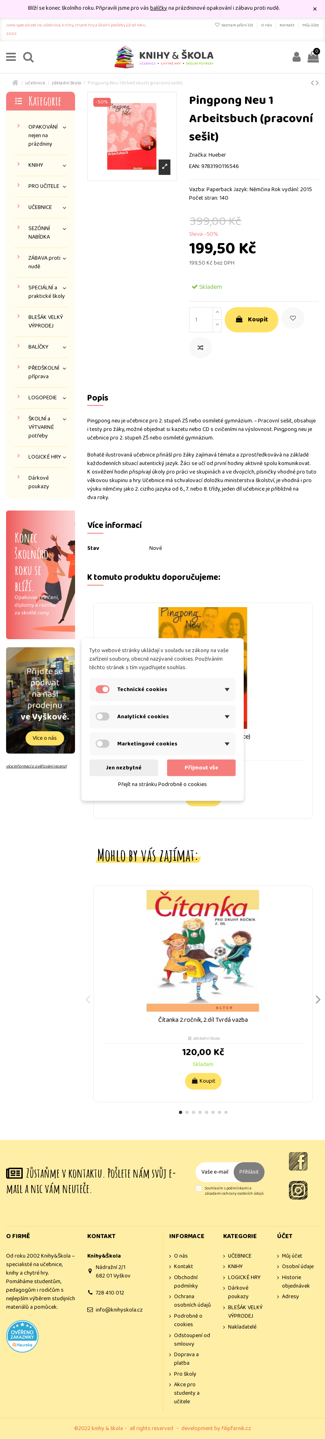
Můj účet (310, 25)
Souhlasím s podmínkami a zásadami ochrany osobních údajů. (234, 1191)
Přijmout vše (201, 767)
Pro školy (185, 1374)
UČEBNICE (40, 207)
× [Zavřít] (315, 9)
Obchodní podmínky (186, 1281)
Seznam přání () (234, 25)
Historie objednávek (296, 1281)
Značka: (198, 155)
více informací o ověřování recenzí (36, 766)
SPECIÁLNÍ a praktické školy (46, 292)
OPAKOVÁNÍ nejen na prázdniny (43, 136)
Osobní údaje (298, 1266)
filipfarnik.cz (236, 1428)
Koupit (251, 320)
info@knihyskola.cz (119, 1309)
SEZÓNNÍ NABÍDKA (39, 232)
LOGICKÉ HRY (44, 457)
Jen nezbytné (124, 767)
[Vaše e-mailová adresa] (215, 1172)
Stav (93, 548)
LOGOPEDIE (42, 398)
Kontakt (287, 25)
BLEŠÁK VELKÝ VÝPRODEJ (45, 321)
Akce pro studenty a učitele (187, 1393)
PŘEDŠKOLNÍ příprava (43, 372)
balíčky (158, 8)
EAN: (194, 166)
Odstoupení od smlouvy (192, 1340)
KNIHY (35, 165)
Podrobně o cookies (188, 1320)
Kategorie (44, 100)
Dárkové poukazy (38, 482)
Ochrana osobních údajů (192, 1301)
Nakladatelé (242, 1327)
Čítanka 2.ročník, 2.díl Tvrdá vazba (203, 1020)
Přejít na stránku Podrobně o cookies (162, 784)
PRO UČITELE (43, 186)
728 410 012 (110, 1292)
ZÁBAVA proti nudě (44, 262)
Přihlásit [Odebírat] (249, 1172)
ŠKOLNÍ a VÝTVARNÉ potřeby (41, 427)
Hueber (217, 155)
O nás (267, 25)
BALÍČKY (38, 347)
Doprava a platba (186, 1359)
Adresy (290, 1297)
